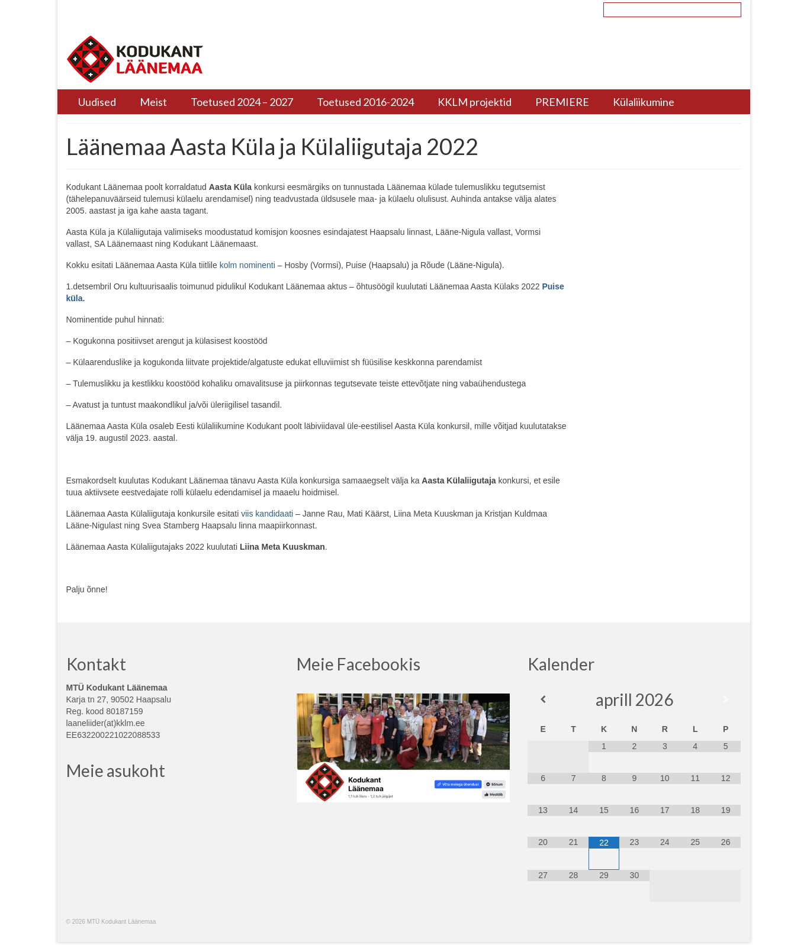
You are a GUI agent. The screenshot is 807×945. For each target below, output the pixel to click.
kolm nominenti (247, 265)
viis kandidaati (267, 513)
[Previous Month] (543, 699)
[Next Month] (725, 699)
